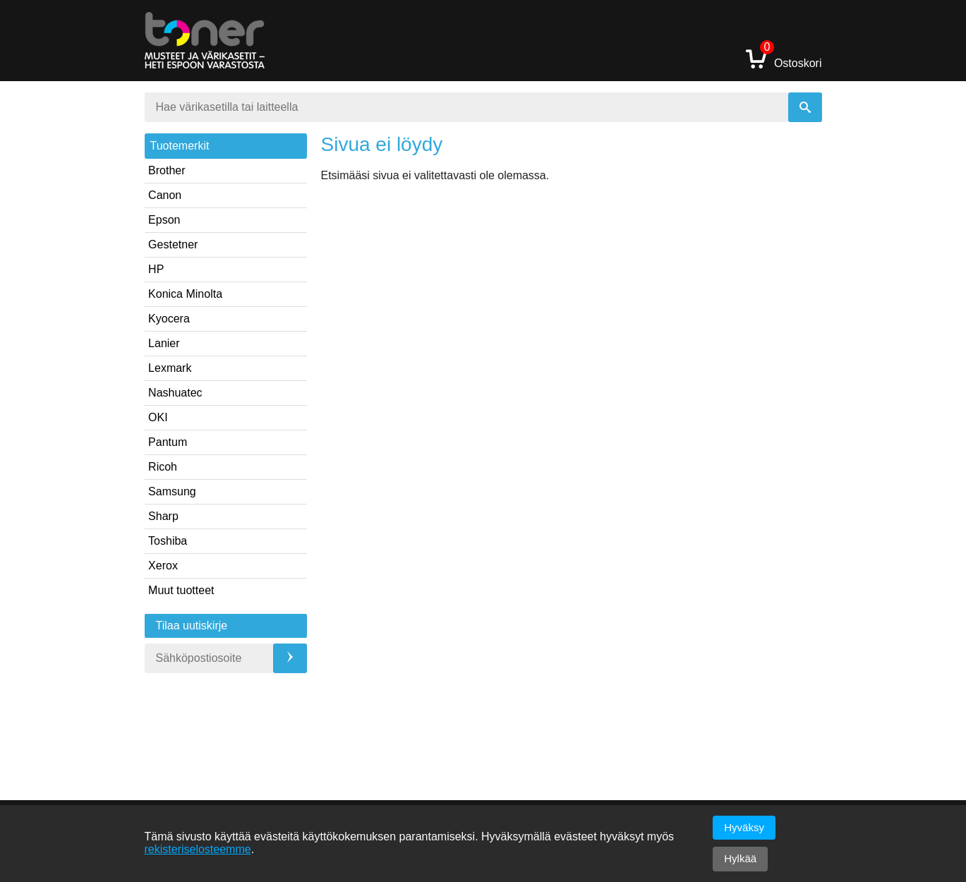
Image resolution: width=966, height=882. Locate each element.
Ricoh (162, 467)
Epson (164, 220)
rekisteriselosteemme (198, 849)
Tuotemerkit (180, 146)
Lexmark (169, 368)
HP (156, 269)
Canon (164, 195)
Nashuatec (175, 393)
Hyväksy (744, 827)
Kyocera (169, 319)
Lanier (163, 343)
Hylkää (740, 858)
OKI (158, 417)
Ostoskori (784, 58)
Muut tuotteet (181, 590)
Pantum (167, 442)
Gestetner (173, 244)
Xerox (163, 566)
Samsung (172, 491)
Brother (166, 170)
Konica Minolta (185, 294)
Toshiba (167, 541)
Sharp (163, 516)
